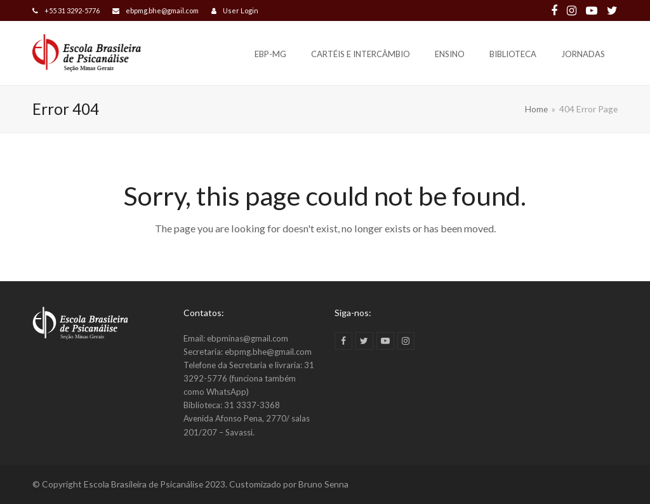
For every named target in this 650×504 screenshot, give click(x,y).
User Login (240, 10)
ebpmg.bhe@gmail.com (162, 10)
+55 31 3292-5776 (72, 10)
